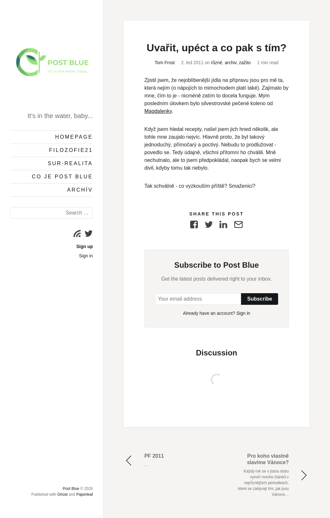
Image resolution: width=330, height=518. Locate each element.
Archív (80, 190)
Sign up (84, 246)
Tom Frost (165, 62)
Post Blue (71, 488)
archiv (230, 62)
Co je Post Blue (62, 176)
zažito (245, 62)
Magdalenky (158, 111)
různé (216, 62)
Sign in (86, 255)
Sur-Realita (70, 163)
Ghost (62, 494)
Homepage (74, 137)
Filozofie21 (71, 150)
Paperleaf (84, 494)
